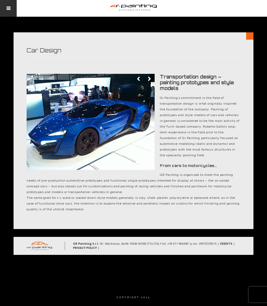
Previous (139, 79)
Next (149, 79)
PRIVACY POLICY (85, 248)
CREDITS (226, 243)
